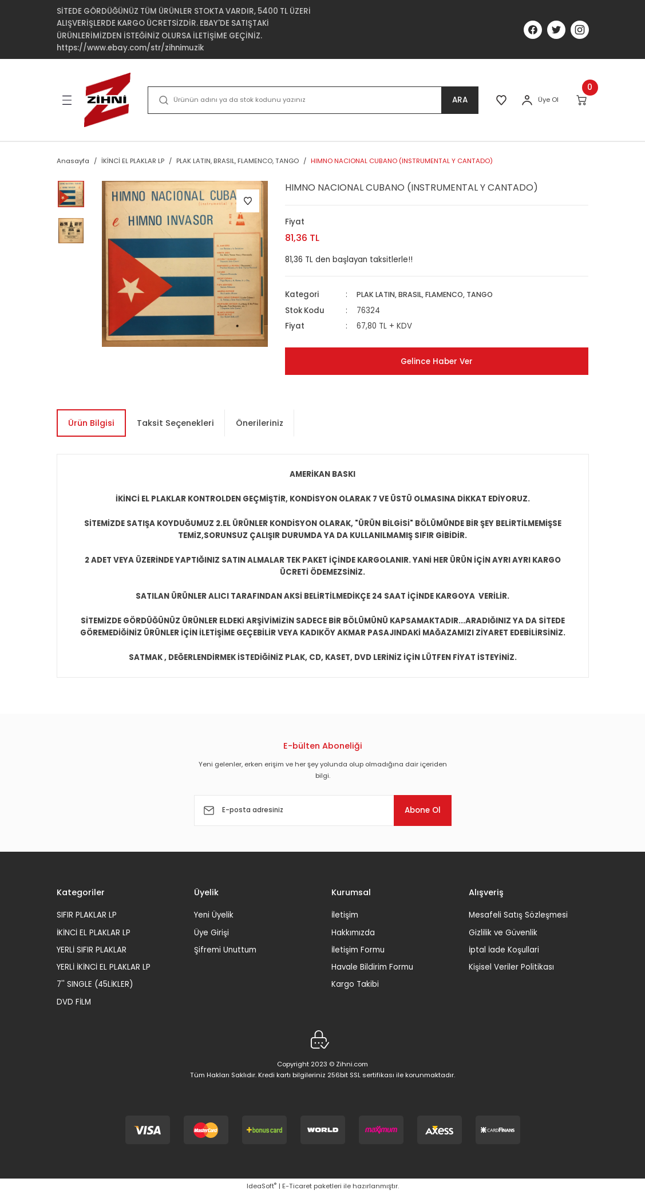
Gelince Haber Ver (436, 361)
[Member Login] (527, 100)
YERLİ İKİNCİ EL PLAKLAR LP (104, 967)
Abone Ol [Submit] (416, 810)
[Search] (311, 100)
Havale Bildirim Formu (372, 967)
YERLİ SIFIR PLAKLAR (91, 949)
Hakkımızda (353, 932)
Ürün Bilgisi (91, 423)
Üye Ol (548, 99)
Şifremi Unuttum (225, 949)
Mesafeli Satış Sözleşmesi (518, 915)
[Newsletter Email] (323, 810)
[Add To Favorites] (247, 200)
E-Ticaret (297, 1186)
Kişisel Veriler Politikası (511, 967)
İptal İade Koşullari (504, 949)
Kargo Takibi (355, 984)
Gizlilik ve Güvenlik (503, 932)
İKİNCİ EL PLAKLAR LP (93, 932)
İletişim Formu (358, 949)
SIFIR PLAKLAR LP (87, 915)
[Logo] (107, 100)
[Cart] (582, 100)
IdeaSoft (261, 1186)
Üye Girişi (211, 932)
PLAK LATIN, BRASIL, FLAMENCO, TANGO (429, 294)
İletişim (344, 915)
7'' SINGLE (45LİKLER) (95, 984)
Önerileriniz (259, 423)
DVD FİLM (74, 1002)
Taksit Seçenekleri (175, 423)
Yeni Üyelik (214, 915)
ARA (457, 100)
